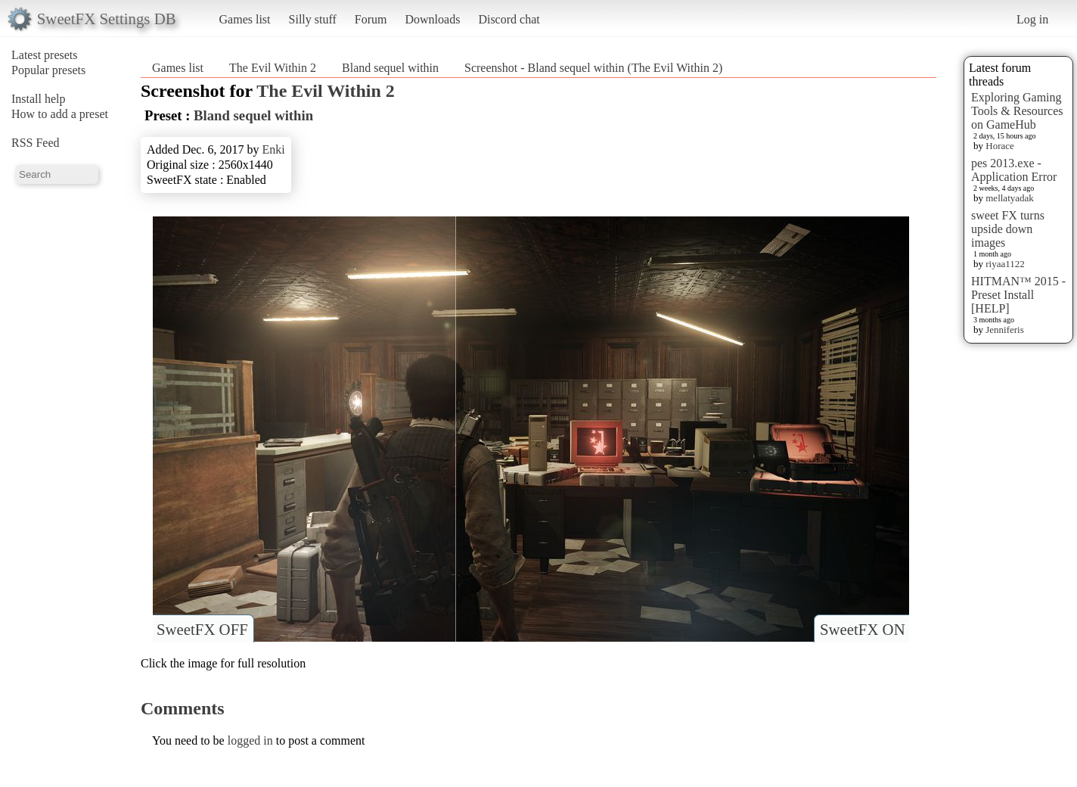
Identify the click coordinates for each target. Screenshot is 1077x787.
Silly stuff (313, 19)
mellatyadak (1009, 198)
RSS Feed (35, 142)
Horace (999, 145)
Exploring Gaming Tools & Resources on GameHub (1017, 111)
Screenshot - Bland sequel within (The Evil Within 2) (593, 67)
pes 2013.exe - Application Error (1014, 170)
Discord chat (508, 19)
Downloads (432, 19)
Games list (245, 19)
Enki (273, 149)
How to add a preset (59, 113)
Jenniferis (1004, 329)
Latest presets (44, 54)
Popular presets (48, 70)
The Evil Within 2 (272, 67)
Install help (38, 98)
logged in (250, 740)
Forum (371, 19)
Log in (1032, 19)
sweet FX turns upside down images (1007, 229)
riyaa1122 (1005, 263)
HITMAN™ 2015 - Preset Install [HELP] (1018, 295)
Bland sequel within (390, 67)
